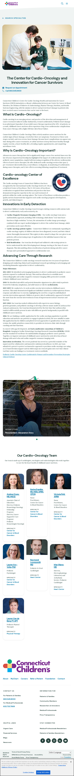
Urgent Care (8, 701)
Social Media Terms (18, 730)
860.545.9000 (9, 671)
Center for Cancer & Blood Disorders (13, 505)
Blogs (5, 710)
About (5, 651)
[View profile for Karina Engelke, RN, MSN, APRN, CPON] (37, 449)
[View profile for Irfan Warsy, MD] (60, 524)
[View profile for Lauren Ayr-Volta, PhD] (13, 524)
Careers (24, 651)
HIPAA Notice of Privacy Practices (22, 727)
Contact (61, 651)
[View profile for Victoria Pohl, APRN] (60, 453)
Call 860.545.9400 (13, 91)
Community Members (48, 673)
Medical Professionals (48, 683)
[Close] (71, 762)
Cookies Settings (28, 772)
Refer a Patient (36, 651)
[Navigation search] (62, 3)
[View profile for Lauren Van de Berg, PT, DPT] (13, 578)
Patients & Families (47, 669)
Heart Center (35, 550)
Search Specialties (15, 18)
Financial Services (10, 705)
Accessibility (39, 727)
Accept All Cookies (43, 772)
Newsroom (7, 715)
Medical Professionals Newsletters (53, 701)
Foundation (50, 651)
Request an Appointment (16, 88)
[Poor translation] (7, 743)
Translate (65, 729)
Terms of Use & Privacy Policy (21, 724)
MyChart (14, 651)
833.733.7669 (9, 679)
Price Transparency (47, 687)
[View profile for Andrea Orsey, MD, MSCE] (13, 453)
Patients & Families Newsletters (52, 705)
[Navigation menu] (67, 3)
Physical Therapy (13, 606)
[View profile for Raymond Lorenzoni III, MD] (37, 519)
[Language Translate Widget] (60, 724)
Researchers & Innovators (50, 678)
